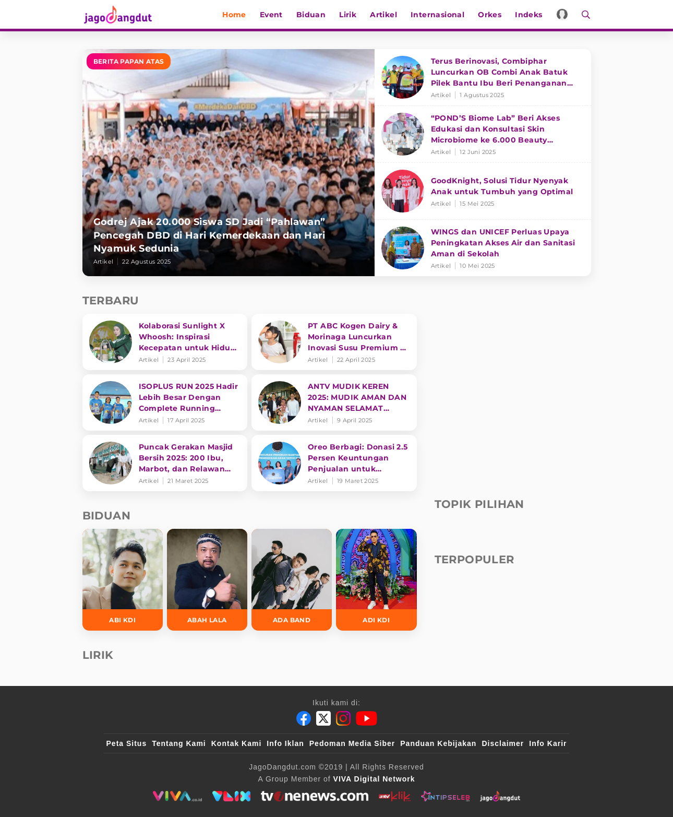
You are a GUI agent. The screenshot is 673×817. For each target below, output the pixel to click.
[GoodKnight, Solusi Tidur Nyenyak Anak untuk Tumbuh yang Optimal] (483, 191)
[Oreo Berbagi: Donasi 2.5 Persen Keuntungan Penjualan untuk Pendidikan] (334, 463)
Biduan (312, 14)
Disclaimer (503, 743)
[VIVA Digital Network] (374, 779)
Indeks (529, 14)
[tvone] (314, 796)
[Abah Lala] (207, 580)
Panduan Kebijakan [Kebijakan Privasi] (438, 743)
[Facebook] (303, 718)
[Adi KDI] (376, 580)
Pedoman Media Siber (352, 743)
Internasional (438, 14)
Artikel (384, 14)
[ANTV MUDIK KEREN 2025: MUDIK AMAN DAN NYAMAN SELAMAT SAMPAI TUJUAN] (334, 402)
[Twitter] (323, 718)
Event (272, 14)
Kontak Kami (236, 743)
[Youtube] (366, 718)
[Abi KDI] (122, 580)
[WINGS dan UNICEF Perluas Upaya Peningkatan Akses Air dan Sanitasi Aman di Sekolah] (483, 248)
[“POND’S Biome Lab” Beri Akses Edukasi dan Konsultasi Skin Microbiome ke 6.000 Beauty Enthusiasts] (483, 134)
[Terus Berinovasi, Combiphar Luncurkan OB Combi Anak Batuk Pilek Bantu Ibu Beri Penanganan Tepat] (483, 77)
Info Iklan (285, 743)
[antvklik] (395, 796)
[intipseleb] (445, 796)
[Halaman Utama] (120, 14)
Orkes (490, 14)
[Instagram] (343, 718)
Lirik (348, 14)
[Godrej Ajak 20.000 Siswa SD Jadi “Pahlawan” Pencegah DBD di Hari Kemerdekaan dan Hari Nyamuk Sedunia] (228, 162)
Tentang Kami (179, 743)
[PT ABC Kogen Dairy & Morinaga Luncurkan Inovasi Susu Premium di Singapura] (334, 342)
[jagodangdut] (500, 796)
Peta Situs (126, 743)
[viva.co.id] (177, 796)
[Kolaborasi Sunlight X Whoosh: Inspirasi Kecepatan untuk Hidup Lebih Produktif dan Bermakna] (165, 342)
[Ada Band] (291, 580)
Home (235, 14)
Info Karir (548, 743)
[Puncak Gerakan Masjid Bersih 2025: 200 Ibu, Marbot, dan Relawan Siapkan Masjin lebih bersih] (165, 463)
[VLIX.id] (231, 796)
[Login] (563, 14)
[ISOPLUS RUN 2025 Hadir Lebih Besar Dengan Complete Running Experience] (165, 402)
